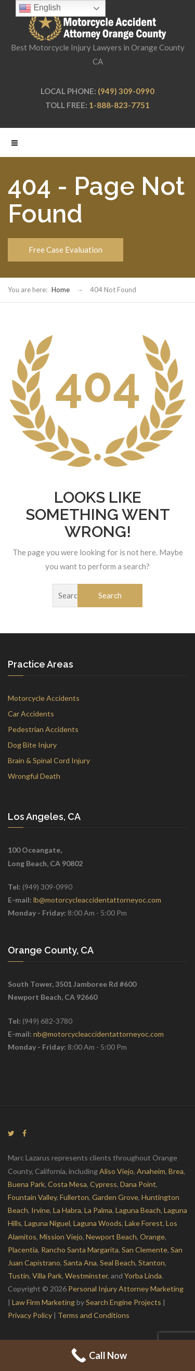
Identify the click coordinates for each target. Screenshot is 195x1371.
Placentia (23, 1249)
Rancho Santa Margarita (80, 1249)
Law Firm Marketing (43, 1302)
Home (60, 289)
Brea (176, 1171)
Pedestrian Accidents (43, 729)
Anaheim (151, 1171)
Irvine (40, 1210)
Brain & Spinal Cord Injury (49, 760)
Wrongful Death (34, 776)
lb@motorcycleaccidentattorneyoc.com (97, 899)
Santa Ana (80, 1262)
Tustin (18, 1275)
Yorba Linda (143, 1275)
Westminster (86, 1275)
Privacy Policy (30, 1315)
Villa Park (47, 1275)
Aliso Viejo (116, 1171)
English (40, 8)
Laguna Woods (97, 1223)
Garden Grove (115, 1197)
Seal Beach (117, 1262)
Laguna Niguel (47, 1223)
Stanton (151, 1262)
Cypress (103, 1184)
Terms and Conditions (93, 1315)
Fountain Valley (32, 1197)
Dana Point (138, 1184)
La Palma (98, 1210)
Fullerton (74, 1197)
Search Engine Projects (123, 1302)
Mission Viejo (61, 1236)
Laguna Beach (138, 1210)
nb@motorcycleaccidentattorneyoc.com (98, 1033)
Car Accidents (31, 713)
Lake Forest (144, 1223)
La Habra (67, 1210)
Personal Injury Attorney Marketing (126, 1288)
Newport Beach (111, 1236)
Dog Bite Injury (32, 744)
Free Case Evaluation (65, 249)
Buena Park (26, 1184)
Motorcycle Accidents (44, 698)
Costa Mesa (67, 1184)
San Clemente (144, 1249)
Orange (152, 1236)
